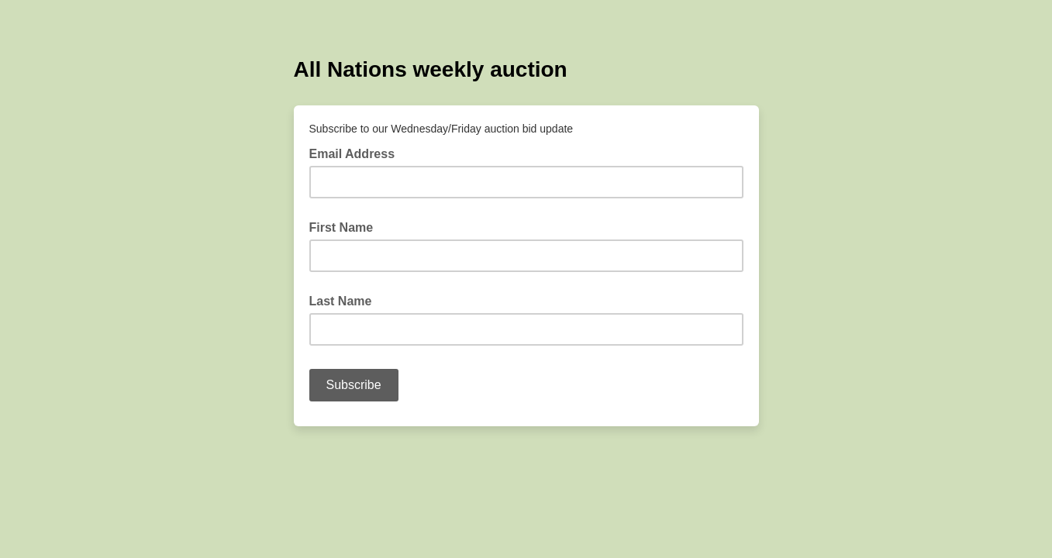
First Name (341, 227)
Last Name (340, 301)
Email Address (357, 152)
